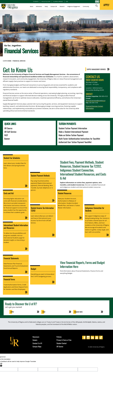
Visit (44, 312)
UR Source (8, 128)
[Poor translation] (1, 365)
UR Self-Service (10, 131)
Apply (12, 312)
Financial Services (19, 61)
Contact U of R (37, 343)
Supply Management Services (98, 69)
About (31, 6)
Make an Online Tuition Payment (71, 135)
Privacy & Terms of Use (63, 340)
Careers (35, 340)
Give (67, 1)
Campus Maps (37, 346)
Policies (59, 336)
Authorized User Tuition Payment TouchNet (75, 142)
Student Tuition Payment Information (73, 128)
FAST (6, 135)
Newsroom (36, 336)
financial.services (91, 101)
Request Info (79, 312)
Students (36, 1)
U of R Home (7, 61)
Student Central (61, 343)
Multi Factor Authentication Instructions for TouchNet (79, 138)
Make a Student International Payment (73, 131)
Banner (7, 138)
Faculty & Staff (45, 1)
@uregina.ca (101, 101)
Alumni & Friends (58, 1)
